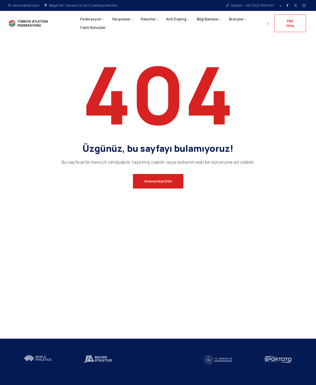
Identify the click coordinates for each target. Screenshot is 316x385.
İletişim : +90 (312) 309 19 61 (252, 5)
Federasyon (90, 19)
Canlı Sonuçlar (93, 27)
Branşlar (236, 19)
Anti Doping (176, 19)
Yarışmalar (121, 19)
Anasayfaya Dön (158, 181)
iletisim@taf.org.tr (26, 5)
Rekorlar (148, 19)
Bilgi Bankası (208, 19)
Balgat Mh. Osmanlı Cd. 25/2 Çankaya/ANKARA (83, 5)
